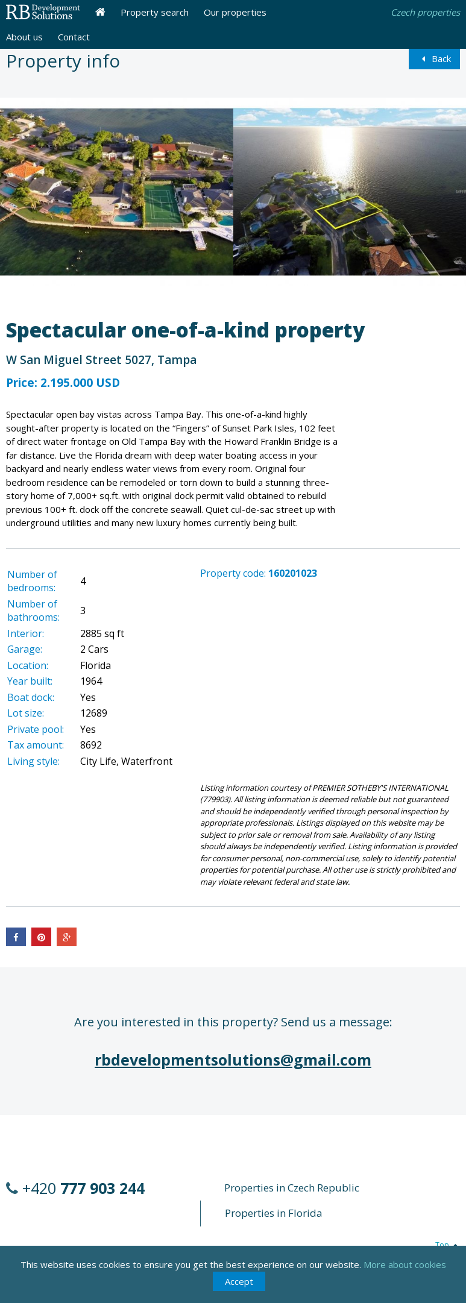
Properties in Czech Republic (291, 1188)
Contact (74, 37)
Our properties (235, 12)
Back (434, 58)
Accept (239, 1281)
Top (447, 1245)
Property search (155, 12)
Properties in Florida (274, 1213)
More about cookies (405, 1264)
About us (24, 37)
